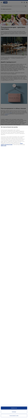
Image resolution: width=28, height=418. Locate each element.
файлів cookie (3, 145)
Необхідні (14, 411)
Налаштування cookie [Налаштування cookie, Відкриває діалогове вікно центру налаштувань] (14, 415)
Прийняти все (14, 407)
